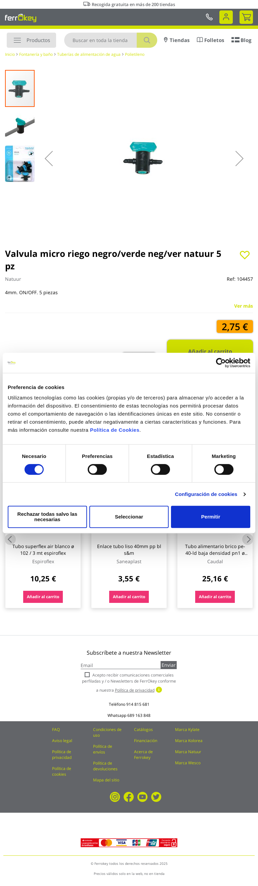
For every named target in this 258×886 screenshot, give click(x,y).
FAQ (56, 729)
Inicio (10, 54)
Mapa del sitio (106, 780)
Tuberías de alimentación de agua (89, 54)
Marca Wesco (188, 763)
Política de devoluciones (105, 766)
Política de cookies (61, 771)
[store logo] (20, 18)
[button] (48, 158)
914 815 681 (137, 704)
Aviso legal (62, 740)
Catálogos (143, 729)
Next (247, 539)
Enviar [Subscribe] (169, 665)
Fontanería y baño (36, 54)
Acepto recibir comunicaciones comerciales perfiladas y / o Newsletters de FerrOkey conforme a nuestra (129, 682)
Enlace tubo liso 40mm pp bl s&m (129, 549)
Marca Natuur (188, 752)
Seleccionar (128, 516)
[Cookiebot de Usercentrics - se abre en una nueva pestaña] (220, 365)
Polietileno (134, 54)
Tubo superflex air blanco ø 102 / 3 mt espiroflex (43, 549)
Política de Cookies (114, 432)
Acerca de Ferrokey (143, 754)
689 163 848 (138, 715)
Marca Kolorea (189, 740)
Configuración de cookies (206, 497)
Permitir (210, 516)
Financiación (145, 740)
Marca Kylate (187, 729)
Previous (10, 539)
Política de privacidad (62, 754)
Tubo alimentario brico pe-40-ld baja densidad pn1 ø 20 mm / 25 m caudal (215, 553)
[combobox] (110, 40)
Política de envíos (102, 749)
